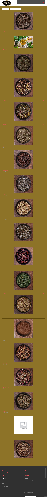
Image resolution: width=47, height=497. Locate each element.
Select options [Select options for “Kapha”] (4, 148)
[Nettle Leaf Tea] (23, 42)
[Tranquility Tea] (23, 111)
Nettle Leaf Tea (5, 49)
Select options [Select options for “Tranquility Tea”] (4, 124)
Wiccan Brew (4, 411)
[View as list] (20, 9)
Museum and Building (5, 472)
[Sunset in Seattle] (23, 184)
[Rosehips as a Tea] (23, 159)
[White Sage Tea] (23, 232)
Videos (3, 475)
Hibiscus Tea (4, 266)
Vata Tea (4, 218)
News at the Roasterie (5, 470)
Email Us (30, 481)
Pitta (3, 97)
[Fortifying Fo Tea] (23, 449)
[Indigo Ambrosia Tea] (23, 377)
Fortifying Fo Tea (5, 459)
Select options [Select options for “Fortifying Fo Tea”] (4, 462)
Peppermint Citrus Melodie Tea (7, 435)
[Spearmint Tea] (23, 63)
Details (43, 76)
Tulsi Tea (4, 31)
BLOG (25, 470)
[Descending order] (10, 9)
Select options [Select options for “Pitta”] (4, 100)
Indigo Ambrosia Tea (6, 387)
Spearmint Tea (5, 73)
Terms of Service (26, 475)
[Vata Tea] (23, 208)
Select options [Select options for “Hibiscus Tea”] (4, 269)
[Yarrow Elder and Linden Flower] (23, 304)
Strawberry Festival (5, 363)
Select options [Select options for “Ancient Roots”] (4, 341)
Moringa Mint (5, 290)
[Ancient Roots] (23, 328)
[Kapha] (23, 135)
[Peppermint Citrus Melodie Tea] (23, 425)
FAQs (25, 472)
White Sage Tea (5, 242)
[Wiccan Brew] (23, 401)
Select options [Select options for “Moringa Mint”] (4, 293)
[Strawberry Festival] (23, 352)
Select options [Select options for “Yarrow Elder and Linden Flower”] (4, 317)
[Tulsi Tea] (23, 21)
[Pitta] (23, 87)
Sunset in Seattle (5, 194)
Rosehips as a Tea (5, 170)
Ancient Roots (5, 339)
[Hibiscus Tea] (23, 256)
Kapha (3, 146)
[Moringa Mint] (23, 280)
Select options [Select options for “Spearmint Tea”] (4, 76)
